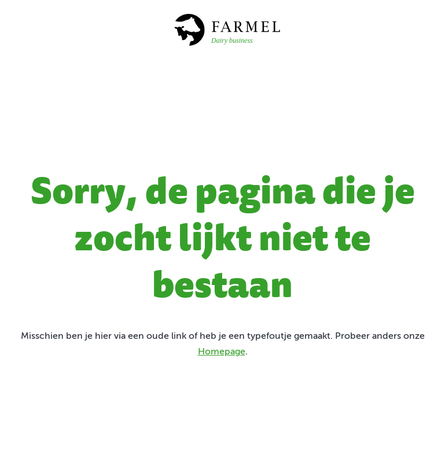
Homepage (221, 352)
